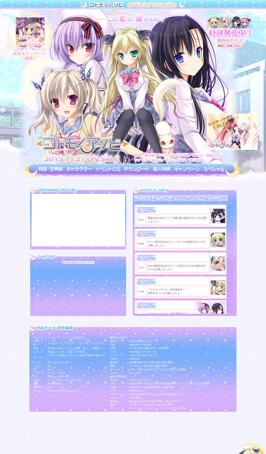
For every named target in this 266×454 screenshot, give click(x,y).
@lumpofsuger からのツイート (78, 262)
